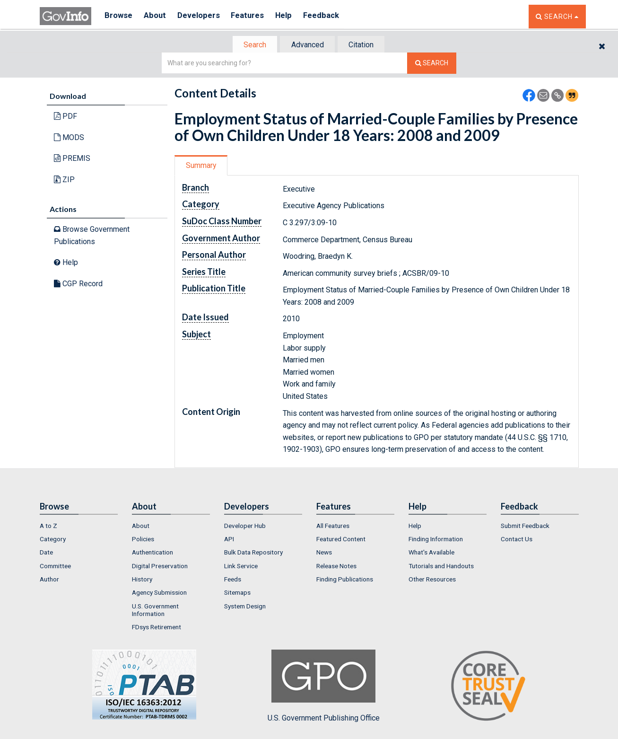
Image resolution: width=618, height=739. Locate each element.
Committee (55, 567)
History (142, 580)
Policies (143, 540)
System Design (245, 607)
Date (46, 553)
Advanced (307, 45)
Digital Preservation (160, 567)
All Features (332, 526)
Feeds (232, 580)
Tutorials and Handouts (441, 567)
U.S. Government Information (155, 610)
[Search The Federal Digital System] (431, 64)
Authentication (152, 553)
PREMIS (72, 159)
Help (294, 16)
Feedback (333, 16)
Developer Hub (245, 526)
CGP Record (78, 284)
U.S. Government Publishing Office (324, 687)
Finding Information (436, 540)
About (157, 16)
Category (53, 540)
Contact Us (516, 540)
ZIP (64, 180)
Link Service (241, 567)
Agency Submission (159, 594)
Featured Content (341, 540)
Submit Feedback (525, 526)
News (324, 553)
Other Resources (432, 580)
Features (255, 16)
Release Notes (336, 567)
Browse (119, 16)
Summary (202, 166)
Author (49, 580)
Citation (363, 45)
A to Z (48, 526)
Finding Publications (344, 580)
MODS (69, 138)
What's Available (431, 553)
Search (252, 45)
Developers (204, 16)
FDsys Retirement (156, 628)
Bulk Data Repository (253, 553)
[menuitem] (79, 526)
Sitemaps (237, 594)
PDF (65, 117)
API (229, 540)
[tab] (253, 45)
